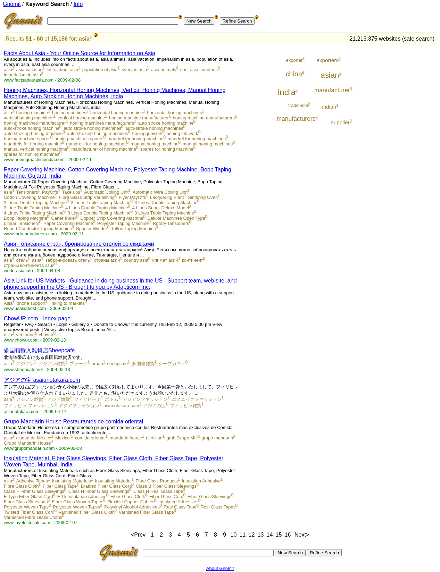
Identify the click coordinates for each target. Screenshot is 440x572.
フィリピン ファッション (29, 405)
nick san (154, 437)
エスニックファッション (197, 399)
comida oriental (90, 437)
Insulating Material (113, 480)
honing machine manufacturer (139, 117)
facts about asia (62, 69)
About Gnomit (220, 568)
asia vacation (29, 69)
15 (279, 535)
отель (22, 260)
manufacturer (332, 90)
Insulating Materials (71, 480)
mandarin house (125, 437)
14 (270, 535)
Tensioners (27, 192)
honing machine (32, 112)
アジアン (25, 363)
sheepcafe (117, 363)
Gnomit (12, 4)
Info (78, 4)
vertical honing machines (28, 117)
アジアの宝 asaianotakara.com (42, 380)
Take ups (71, 192)
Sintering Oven (203, 197)
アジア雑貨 (58, 399)
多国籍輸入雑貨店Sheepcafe (39, 350)
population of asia (100, 69)
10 (234, 535)
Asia (8, 303)
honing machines (69, 112)
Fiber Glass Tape (60, 486)
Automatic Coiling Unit (106, 192)
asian (330, 75)
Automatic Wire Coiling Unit (160, 192)
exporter (294, 60)
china (293, 74)
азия (36, 260)
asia (84, 39)
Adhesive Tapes (32, 480)
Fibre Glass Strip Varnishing (87, 197)
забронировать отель (67, 260)
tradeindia (298, 105)
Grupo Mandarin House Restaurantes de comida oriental (73, 421)
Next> (301, 535)
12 (252, 535)
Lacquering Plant (167, 197)
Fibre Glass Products (156, 480)
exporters (327, 60)
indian (329, 107)
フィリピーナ (87, 399)
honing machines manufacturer (35, 123)
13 (261, 535)
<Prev (138, 535)
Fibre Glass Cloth (21, 486)
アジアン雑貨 (51, 363)
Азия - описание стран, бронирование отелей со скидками (79, 244)
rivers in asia (134, 69)
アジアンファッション (145, 399)
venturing (25, 334)
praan (97, 363)
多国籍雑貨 (143, 363)
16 (288, 535)
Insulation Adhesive (201, 480)
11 (243, 535)
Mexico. (63, 437)
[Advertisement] (408, 150)
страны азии (107, 260)
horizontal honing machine (116, 112)
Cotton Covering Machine (29, 197)
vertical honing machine (81, 117)
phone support (31, 303)
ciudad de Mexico (33, 437)
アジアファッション (79, 405)
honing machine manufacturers (204, 117)
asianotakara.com (121, 405)
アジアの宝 (154, 405)
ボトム (111, 399)
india (287, 92)
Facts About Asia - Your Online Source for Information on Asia (79, 53)
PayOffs (50, 192)
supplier (340, 122)
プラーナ (78, 363)
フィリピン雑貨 (185, 405)
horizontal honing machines (174, 112)
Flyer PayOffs (132, 197)
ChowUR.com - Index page (37, 318)
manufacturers (295, 118)
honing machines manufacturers (102, 123)
